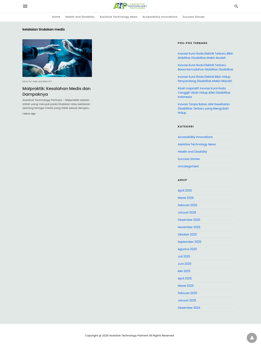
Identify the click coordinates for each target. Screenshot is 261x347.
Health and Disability (80, 17)
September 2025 (189, 242)
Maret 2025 (186, 286)
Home (56, 17)
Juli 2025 (184, 256)
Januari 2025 (187, 300)
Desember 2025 (189, 220)
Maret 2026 (186, 198)
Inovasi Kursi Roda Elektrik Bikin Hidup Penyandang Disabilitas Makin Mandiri (205, 79)
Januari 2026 (187, 212)
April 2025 (185, 278)
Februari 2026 (187, 205)
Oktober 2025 (187, 234)
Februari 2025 (187, 293)
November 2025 (189, 227)
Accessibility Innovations (160, 17)
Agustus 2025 (187, 249)
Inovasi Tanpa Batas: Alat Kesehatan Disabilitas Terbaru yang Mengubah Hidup (204, 108)
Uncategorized (188, 166)
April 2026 (185, 190)
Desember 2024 (189, 308)
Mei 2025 (184, 271)
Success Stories (194, 17)
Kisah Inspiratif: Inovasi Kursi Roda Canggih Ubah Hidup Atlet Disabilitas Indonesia (204, 92)
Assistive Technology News (118, 17)
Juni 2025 (184, 264)
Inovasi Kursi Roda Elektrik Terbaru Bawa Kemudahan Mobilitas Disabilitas (205, 67)
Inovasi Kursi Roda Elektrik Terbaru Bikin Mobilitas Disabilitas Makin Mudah (205, 55)
